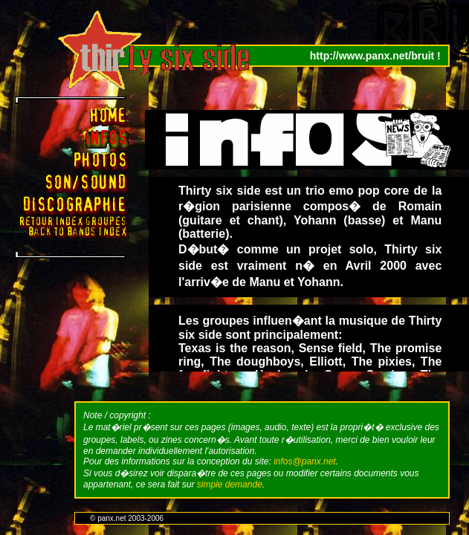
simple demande (229, 484)
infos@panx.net (305, 461)
